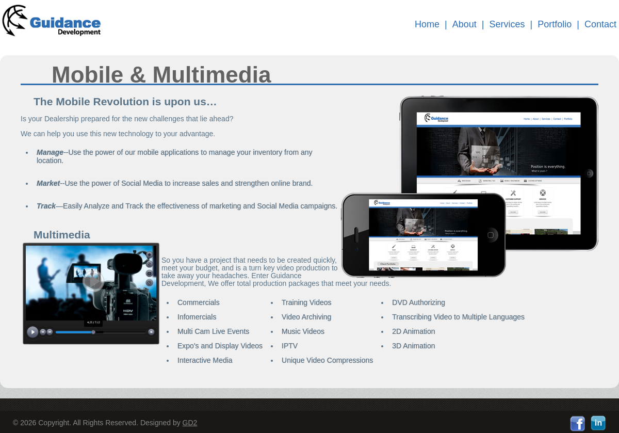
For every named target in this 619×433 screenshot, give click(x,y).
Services (507, 24)
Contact (600, 24)
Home (427, 24)
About (464, 24)
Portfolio (554, 24)
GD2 (190, 423)
